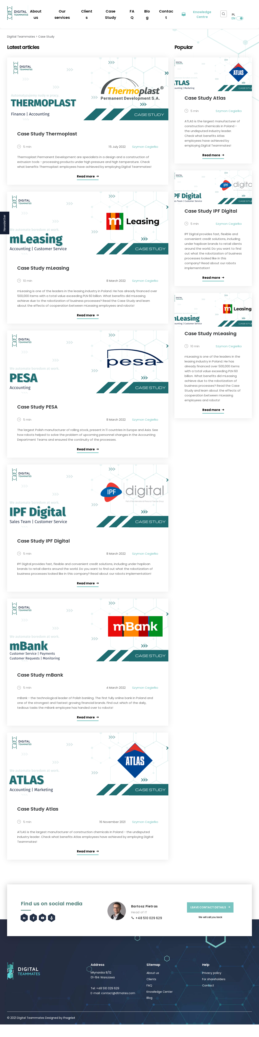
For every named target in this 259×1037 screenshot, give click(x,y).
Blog (147, 10)
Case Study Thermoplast (49, 139)
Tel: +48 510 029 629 (105, 1001)
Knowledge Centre (200, 10)
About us (47, 10)
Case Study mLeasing (44, 274)
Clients (93, 10)
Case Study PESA (38, 414)
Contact (165, 10)
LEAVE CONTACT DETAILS (208, 939)
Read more (86, 183)
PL (232, 11)
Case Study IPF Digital (44, 549)
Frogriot (69, 1030)
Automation (129, 28)
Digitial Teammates (21, 41)
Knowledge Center (159, 1004)
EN (245, 11)
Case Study (114, 10)
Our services (71, 10)
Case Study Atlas (39, 820)
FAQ (133, 10)
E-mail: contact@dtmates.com (113, 1006)
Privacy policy (211, 985)
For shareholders (213, 992)
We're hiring (38, 7)
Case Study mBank (41, 685)
